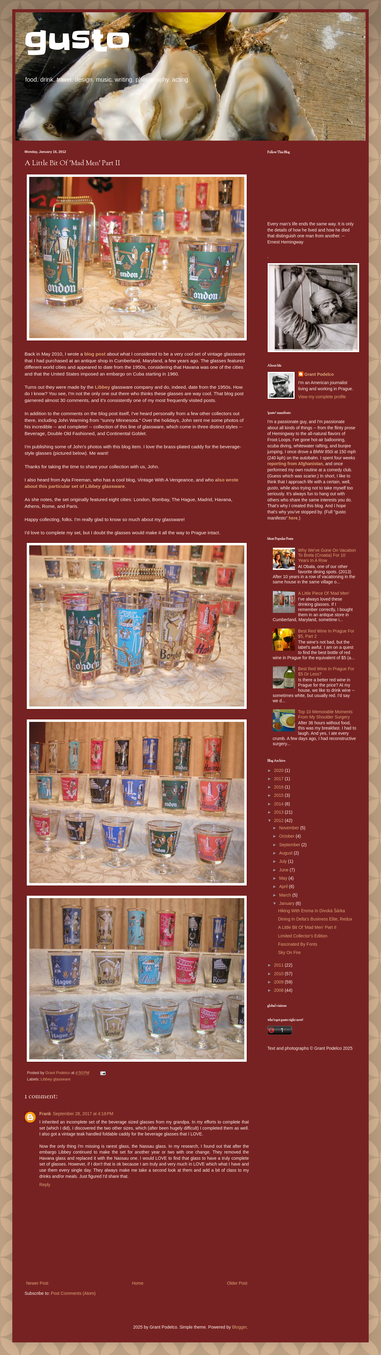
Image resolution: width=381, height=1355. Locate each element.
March (285, 895)
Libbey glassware (55, 1079)
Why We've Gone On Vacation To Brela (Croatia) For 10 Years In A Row (327, 555)
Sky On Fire (289, 952)
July (283, 861)
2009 (279, 981)
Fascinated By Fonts (297, 944)
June (284, 869)
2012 (279, 820)
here (293, 518)
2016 (279, 787)
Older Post (237, 1283)
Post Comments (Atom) (73, 1293)
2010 (279, 973)
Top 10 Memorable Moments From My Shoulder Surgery (325, 714)
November (289, 827)
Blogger (239, 1327)
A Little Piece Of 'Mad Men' (323, 593)
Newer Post (37, 1283)
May (283, 878)
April (284, 886)
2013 (279, 812)
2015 (279, 795)
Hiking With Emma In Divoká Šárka (311, 910)
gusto (78, 40)
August (286, 853)
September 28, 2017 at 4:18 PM (83, 1113)
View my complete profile (322, 396)
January (287, 903)
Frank (45, 1113)
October (287, 836)
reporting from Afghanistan (295, 463)
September (290, 844)
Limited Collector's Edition (303, 935)
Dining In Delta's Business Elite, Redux (315, 919)
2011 (279, 965)
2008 (279, 990)
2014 (279, 803)
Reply (44, 1184)
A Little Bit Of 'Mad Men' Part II (307, 927)
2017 (279, 778)
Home (137, 1283)
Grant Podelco (319, 374)
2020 (279, 770)
